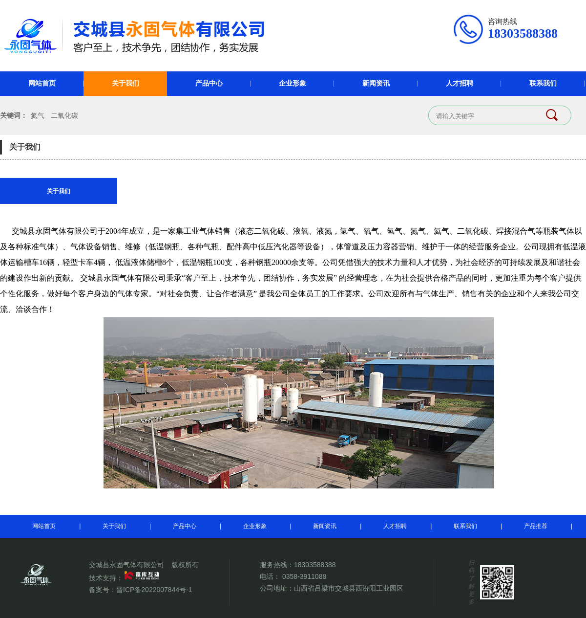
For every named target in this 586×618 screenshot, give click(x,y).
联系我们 (543, 83)
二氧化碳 (64, 115)
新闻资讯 (376, 83)
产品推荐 (535, 526)
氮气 (37, 115)
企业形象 (292, 83)
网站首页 (42, 83)
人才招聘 (459, 83)
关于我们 (125, 83)
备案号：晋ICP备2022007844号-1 (140, 590)
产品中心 (209, 83)
